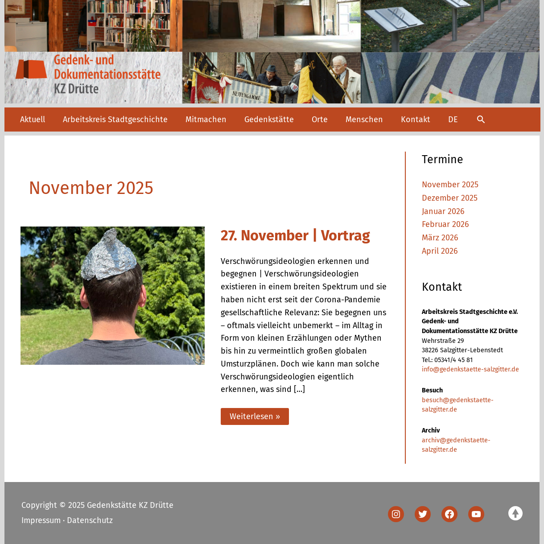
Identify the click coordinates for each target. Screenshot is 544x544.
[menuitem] (453, 119)
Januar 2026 (443, 211)
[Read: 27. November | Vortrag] (113, 295)
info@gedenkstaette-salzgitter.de (470, 369)
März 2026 (440, 238)
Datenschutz (90, 520)
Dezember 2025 (450, 198)
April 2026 (440, 251)
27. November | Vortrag (295, 235)
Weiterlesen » (254, 418)
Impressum (41, 520)
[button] (481, 119)
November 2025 (450, 185)
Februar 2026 (445, 224)
